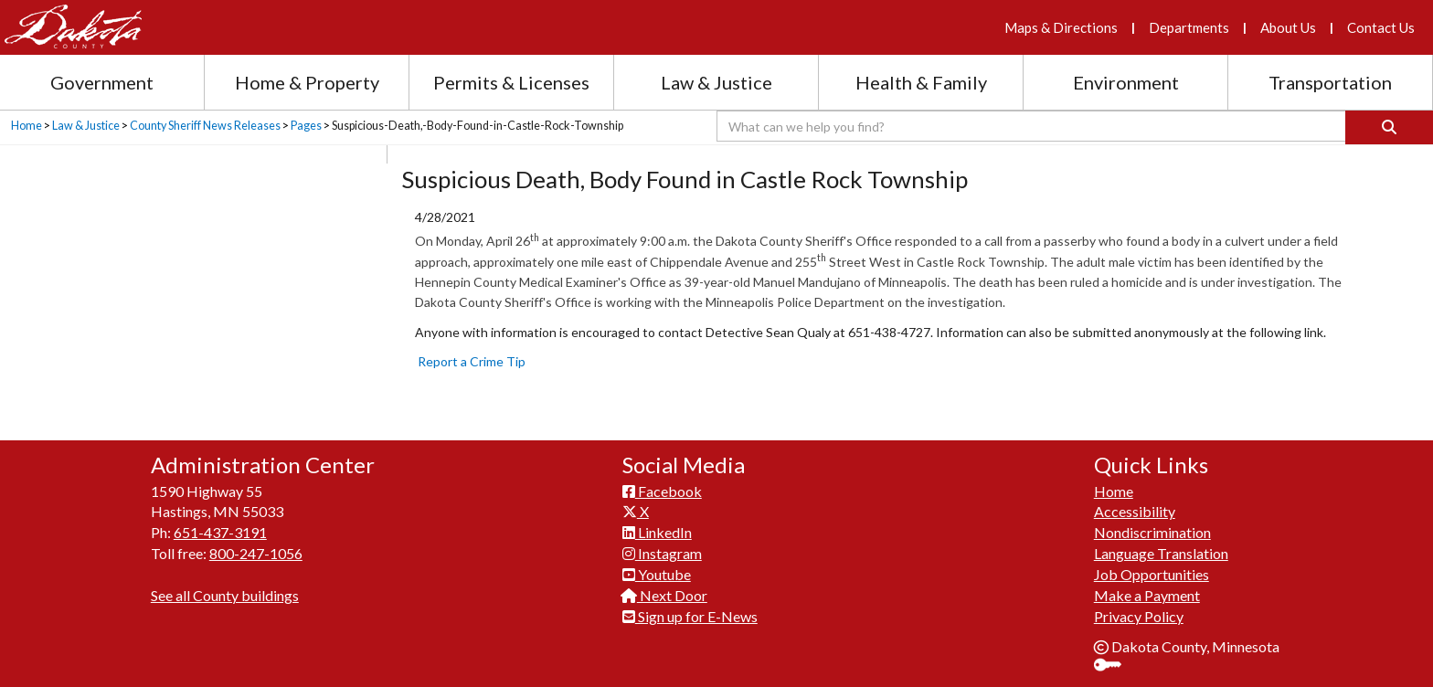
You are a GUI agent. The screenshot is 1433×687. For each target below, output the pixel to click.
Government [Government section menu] (102, 82)
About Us (1288, 27)
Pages (306, 125)
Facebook (662, 491)
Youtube (656, 574)
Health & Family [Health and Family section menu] (921, 82)
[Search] (1389, 127)
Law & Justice (86, 125)
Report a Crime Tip (471, 361)
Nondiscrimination (1152, 532)
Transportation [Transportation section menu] (1330, 82)
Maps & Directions (1061, 27)
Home (26, 125)
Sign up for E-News (690, 616)
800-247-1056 (256, 553)
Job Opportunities (1151, 574)
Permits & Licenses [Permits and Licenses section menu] (511, 82)
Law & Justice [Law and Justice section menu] (716, 82)
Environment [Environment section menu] (1126, 82)
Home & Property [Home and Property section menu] (307, 82)
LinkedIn (657, 532)
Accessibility (1134, 511)
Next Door (664, 595)
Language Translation (1161, 553)
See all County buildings (225, 595)
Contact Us (1381, 27)
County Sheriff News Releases (205, 125)
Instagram (662, 553)
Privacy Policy (1139, 616)
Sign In (1114, 666)
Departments (1189, 27)
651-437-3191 (220, 532)
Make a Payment (1147, 595)
